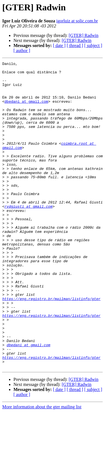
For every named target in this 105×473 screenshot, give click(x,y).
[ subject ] (93, 45)
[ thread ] (75, 45)
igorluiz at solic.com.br (77, 20)
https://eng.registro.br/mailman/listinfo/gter (51, 346)
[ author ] (21, 50)
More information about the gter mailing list (41, 468)
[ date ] (59, 45)
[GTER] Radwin (83, 35)
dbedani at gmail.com (26, 109)
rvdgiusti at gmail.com (28, 235)
